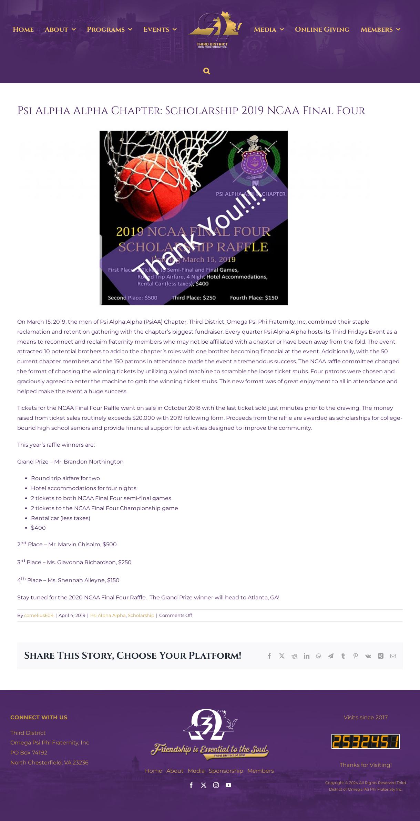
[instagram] (216, 785)
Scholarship (141, 615)
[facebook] (191, 785)
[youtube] (228, 785)
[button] (206, 71)
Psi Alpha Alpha (108, 615)
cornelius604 (39, 615)
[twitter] (203, 785)
